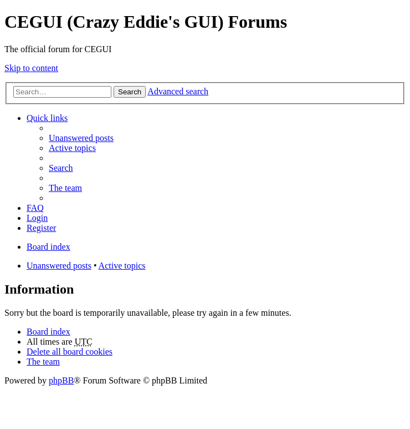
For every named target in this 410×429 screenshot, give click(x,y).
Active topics (122, 265)
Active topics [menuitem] (72, 148)
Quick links (47, 118)
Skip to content (31, 68)
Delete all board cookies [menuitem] (69, 351)
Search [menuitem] (61, 168)
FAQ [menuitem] (35, 208)
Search (129, 92)
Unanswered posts (59, 265)
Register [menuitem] (41, 228)
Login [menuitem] (37, 218)
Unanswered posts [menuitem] (81, 138)
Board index (48, 331)
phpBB (61, 380)
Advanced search (177, 91)
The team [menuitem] (65, 188)
